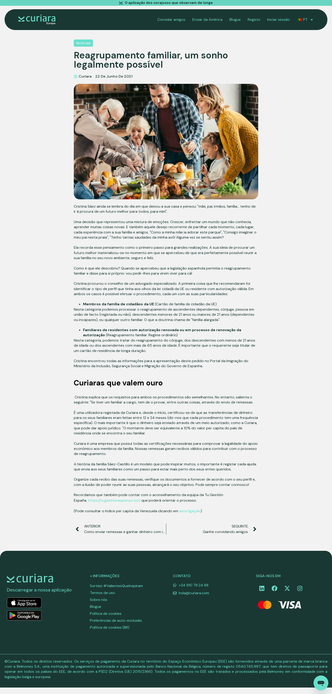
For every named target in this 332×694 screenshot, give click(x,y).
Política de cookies (106, 617)
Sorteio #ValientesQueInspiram (116, 586)
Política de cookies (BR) (109, 633)
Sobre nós (98, 602)
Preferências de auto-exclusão (116, 625)
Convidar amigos (171, 19)
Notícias (83, 43)
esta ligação (190, 511)
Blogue (235, 19)
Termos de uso (102, 594)
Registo (254, 19)
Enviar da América (207, 19)
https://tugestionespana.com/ (113, 500)
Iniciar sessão (278, 19)
